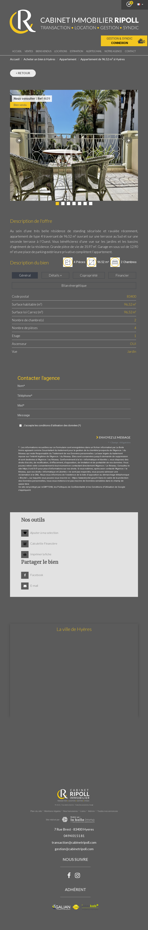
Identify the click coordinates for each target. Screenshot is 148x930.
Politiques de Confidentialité (71, 487)
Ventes (29, 51)
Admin (91, 811)
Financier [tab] (122, 275)
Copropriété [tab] (89, 275)
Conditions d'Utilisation (103, 487)
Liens (82, 811)
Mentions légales (52, 811)
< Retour (23, 73)
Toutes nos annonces (107, 811)
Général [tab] (25, 275)
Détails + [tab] (55, 275)
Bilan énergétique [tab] (74, 285)
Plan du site (36, 811)
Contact (130, 51)
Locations (60, 51)
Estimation (76, 51)
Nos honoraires (70, 811)
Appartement (67, 59)
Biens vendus (43, 51)
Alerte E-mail (94, 51)
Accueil (17, 51)
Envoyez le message (113, 437)
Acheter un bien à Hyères (39, 59)
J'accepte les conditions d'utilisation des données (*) (52, 425)
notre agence (113, 51)
